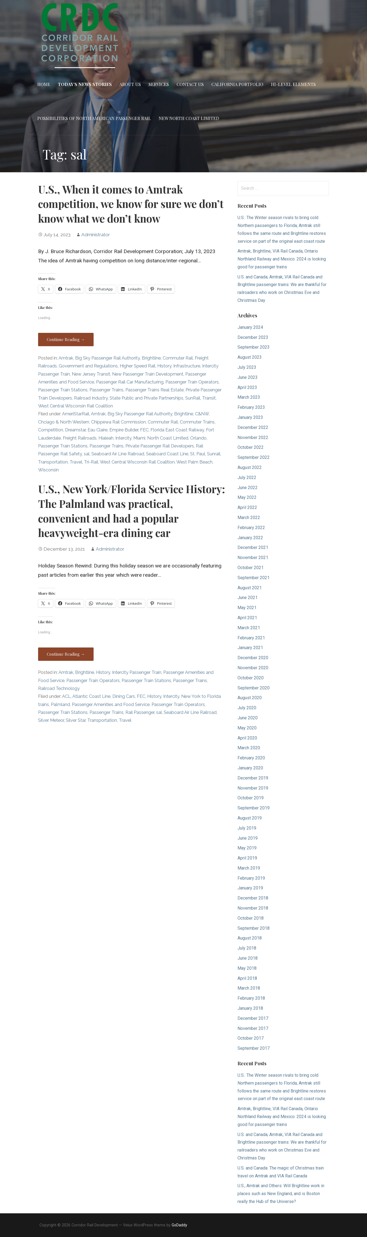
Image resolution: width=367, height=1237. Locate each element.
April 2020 (247, 738)
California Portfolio (237, 84)
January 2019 (250, 888)
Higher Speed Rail (137, 366)
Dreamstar (75, 429)
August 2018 (250, 938)
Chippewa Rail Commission (118, 422)
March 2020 (249, 747)
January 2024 (250, 327)
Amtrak (65, 358)
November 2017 (253, 1028)
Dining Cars (123, 696)
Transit (209, 398)
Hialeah (105, 438)
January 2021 (250, 647)
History (164, 366)
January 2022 (250, 537)
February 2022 (251, 527)
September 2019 (254, 808)
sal (87, 453)
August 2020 (250, 697)
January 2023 (250, 417)
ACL (66, 696)
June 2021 (248, 597)
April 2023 (247, 387)
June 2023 (248, 377)
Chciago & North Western (63, 422)
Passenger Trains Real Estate (154, 389)
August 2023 (250, 357)
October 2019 (251, 797)
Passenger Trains (107, 389)
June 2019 (248, 838)
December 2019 (253, 778)
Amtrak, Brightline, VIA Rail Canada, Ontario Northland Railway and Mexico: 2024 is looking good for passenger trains (282, 258)
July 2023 (247, 367)
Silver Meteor (51, 720)
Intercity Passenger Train (136, 672)
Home (43, 84)
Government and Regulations (88, 366)
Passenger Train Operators (192, 382)
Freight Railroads (80, 438)
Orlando (198, 438)
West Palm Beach (194, 462)
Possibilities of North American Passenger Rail (94, 118)
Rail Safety (71, 453)
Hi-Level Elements (293, 84)
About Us (130, 84)
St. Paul (197, 453)
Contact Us (190, 84)
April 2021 (247, 617)
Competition (50, 429)
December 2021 (253, 547)
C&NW (202, 413)
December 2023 (253, 337)
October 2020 (251, 677)
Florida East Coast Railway (177, 429)
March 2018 (249, 988)
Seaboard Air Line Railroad (117, 453)
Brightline (151, 358)
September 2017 (254, 1048)
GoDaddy (179, 1225)
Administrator (95, 234)
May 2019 (247, 848)
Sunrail (213, 453)
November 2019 (253, 788)
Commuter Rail (178, 358)
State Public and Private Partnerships (146, 398)
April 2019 (247, 858)
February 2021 (251, 637)
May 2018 (247, 968)
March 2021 (249, 627)
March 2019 (249, 868)
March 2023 (249, 397)
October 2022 (251, 447)
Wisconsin (48, 469)
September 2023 (254, 347)
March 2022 (249, 517)
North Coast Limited (167, 438)
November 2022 (253, 437)
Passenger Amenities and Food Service (111, 704)
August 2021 (250, 587)
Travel (76, 462)
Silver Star (75, 720)
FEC (144, 429)
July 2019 (247, 828)
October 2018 (251, 918)
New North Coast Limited (189, 118)
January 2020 (250, 768)
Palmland (60, 704)
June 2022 (248, 487)
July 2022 (247, 477)
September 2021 (254, 577)
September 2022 (254, 457)
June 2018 (248, 958)
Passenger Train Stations (63, 389)
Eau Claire (97, 429)
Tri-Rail (91, 462)
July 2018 (247, 948)
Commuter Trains (197, 422)
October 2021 (251, 567)
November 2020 (253, 667)
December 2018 (253, 898)
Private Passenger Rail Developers (159, 446)
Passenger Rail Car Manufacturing (130, 382)
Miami (139, 438)
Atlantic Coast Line (91, 696)
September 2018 (254, 928)
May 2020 (247, 727)
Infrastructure (186, 366)
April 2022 (247, 507)
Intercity (123, 438)
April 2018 (247, 978)
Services (159, 84)
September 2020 (254, 687)
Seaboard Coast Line (167, 453)
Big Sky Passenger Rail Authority (107, 358)
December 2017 (253, 1018)
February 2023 (251, 407)
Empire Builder (123, 429)
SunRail (192, 398)
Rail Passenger (139, 712)
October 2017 (251, 1038)
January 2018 (250, 1008)
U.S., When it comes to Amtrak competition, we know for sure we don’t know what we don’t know (131, 204)
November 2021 (253, 557)
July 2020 (247, 707)
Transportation (53, 462)
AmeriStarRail (75, 413)
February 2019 (251, 878)
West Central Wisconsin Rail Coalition (75, 406)
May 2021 (247, 607)
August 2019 (250, 818)
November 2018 (253, 908)
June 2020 (248, 717)
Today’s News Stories (85, 84)
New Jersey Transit (91, 374)
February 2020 (251, 757)
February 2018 (251, 998)
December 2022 (253, 427)
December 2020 (253, 657)
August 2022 (250, 467)
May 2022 (247, 497)
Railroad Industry (91, 398)
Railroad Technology (59, 688)
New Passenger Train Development (147, 374)
